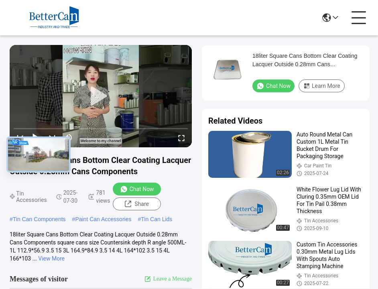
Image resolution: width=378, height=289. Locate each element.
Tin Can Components (39, 219)
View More (51, 258)
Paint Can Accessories (103, 219)
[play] (101, 96)
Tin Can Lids (156, 219)
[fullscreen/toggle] (181, 138)
